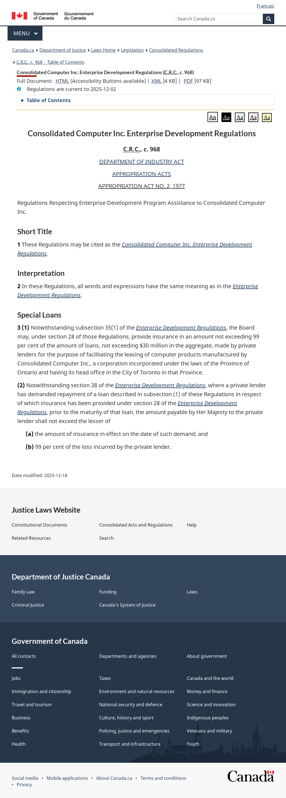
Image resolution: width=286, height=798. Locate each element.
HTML (62, 81)
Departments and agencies (127, 656)
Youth (193, 744)
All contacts (24, 656)
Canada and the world (210, 678)
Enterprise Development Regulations (181, 327)
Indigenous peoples (208, 718)
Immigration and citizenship (41, 691)
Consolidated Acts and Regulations (136, 525)
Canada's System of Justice (127, 605)
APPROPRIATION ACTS (141, 174)
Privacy (24, 784)
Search (106, 538)
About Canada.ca (114, 778)
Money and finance (207, 691)
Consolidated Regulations (176, 50)
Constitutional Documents (39, 525)
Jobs (16, 678)
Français (265, 6)
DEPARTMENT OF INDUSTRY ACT (141, 161)
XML (156, 81)
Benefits (20, 731)
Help (192, 525)
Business (21, 718)
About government (207, 656)
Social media (25, 778)
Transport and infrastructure (130, 744)
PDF (188, 81)
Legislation (132, 50)
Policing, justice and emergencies (134, 731)
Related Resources (31, 538)
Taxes (105, 678)
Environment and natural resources (137, 691)
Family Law (23, 592)
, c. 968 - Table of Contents (50, 62)
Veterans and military (209, 731)
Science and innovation (211, 704)
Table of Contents (49, 100)
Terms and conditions (163, 778)
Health (19, 744)
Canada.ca (23, 50)
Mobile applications (67, 778)
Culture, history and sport (126, 718)
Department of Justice (62, 50)
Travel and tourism (32, 704)
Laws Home (103, 50)
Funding (107, 592)
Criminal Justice (28, 605)
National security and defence (130, 704)
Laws (192, 592)
